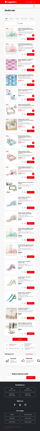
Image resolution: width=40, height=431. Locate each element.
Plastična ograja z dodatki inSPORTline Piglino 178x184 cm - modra (25, 136)
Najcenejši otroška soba (12, 348)
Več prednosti (30, 354)
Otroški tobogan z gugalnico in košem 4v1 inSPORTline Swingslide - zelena (26, 29)
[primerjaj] (25, 39)
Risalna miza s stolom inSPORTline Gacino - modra (25, 90)
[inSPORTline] (10, 2)
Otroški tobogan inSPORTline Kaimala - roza (24, 262)
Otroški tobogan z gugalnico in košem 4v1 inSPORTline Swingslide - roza (26, 45)
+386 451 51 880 (12, 389)
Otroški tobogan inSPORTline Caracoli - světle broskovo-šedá (25, 213)
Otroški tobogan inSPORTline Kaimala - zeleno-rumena (24, 293)
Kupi (31, 69)
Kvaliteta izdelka (29, 358)
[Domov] (5, 14)
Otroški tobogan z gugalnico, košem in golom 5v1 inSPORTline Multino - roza (26, 246)
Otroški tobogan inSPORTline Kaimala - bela (24, 278)
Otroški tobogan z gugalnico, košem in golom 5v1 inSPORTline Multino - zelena (26, 229)
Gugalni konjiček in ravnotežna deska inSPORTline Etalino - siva (25, 323)
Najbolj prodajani (24, 18)
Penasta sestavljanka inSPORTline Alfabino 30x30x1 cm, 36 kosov (25, 60)
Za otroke (8, 14)
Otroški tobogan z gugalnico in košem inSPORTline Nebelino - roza (26, 168)
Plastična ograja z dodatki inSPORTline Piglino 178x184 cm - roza (25, 152)
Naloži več (20, 339)
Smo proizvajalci (13, 358)
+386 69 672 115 (28, 395)
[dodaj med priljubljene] (22, 39)
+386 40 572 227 (12, 395)
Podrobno (31, 38)
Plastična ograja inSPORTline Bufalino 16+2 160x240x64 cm (26, 105)
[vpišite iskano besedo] (18, 6)
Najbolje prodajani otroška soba (11, 345)
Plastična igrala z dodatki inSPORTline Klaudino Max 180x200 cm (25, 120)
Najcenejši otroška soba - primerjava (27, 348)
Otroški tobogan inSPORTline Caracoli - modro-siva (24, 198)
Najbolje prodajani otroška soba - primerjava (26, 344)
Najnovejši (32, 18)
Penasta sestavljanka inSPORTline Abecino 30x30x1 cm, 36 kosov (26, 75)
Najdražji (17, 18)
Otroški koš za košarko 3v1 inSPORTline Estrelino (23, 309)
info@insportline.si (28, 389)
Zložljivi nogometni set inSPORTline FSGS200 (26, 183)
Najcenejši (11, 18)
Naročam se (31, 377)
